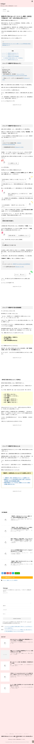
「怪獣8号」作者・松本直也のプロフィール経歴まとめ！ (17, 478)
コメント (5, 592)
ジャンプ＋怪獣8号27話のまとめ (10, 59)
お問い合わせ (11, 733)
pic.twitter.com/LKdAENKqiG (23, 264)
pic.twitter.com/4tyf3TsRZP (20, 75)
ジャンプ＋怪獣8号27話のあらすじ (10, 53)
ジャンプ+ (11, 580)
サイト (4, 613)
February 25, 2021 (19, 147)
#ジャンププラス (20, 74)
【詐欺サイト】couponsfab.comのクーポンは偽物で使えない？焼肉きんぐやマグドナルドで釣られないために (21, 674)
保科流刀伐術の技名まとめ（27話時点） (13, 58)
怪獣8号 (15, 580)
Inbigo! (3, 4)
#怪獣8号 (19, 143)
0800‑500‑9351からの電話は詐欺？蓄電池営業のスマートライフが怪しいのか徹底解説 (21, 640)
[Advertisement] (17, 115)
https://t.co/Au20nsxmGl (8, 75)
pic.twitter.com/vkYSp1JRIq (8, 144)
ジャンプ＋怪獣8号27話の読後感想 (10, 56)
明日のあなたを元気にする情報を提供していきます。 (17, 739)
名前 (4, 605)
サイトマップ (26, 733)
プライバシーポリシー (18, 733)
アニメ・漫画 (6, 580)
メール (5, 609)
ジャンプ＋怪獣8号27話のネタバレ (10, 55)
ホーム (7, 733)
